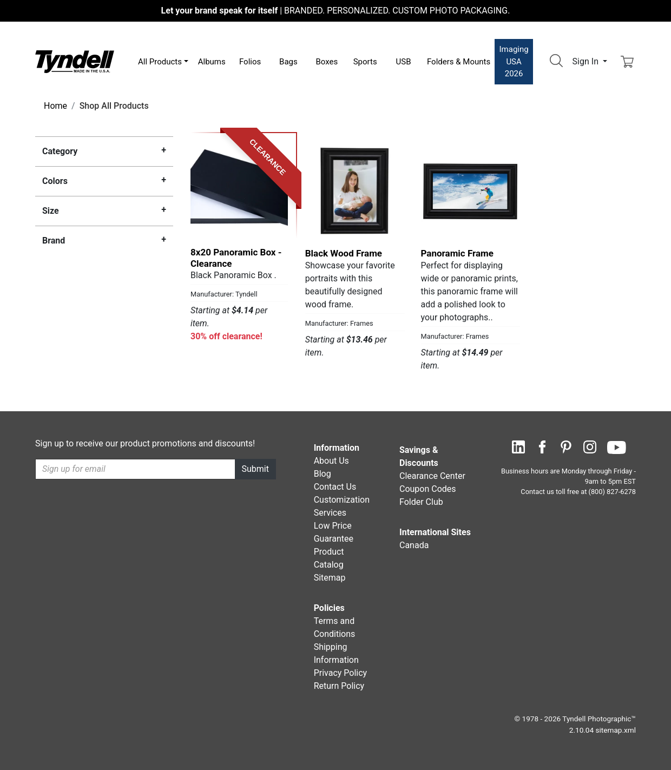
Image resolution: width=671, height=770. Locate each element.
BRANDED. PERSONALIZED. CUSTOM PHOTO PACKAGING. (335, 10)
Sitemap (330, 577)
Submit (255, 469)
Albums (212, 62)
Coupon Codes (427, 489)
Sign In (587, 61)
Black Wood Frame (343, 253)
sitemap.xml (616, 730)
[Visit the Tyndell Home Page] (74, 61)
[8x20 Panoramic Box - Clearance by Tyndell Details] (239, 190)
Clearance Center (432, 476)
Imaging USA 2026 (514, 61)
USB (403, 62)
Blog (322, 474)
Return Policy (339, 686)
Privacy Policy (340, 673)
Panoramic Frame (457, 253)
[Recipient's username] (135, 469)
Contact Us (335, 487)
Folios (250, 62)
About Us (331, 461)
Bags (288, 62)
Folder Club (421, 502)
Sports (365, 62)
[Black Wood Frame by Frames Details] (355, 190)
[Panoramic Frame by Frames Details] (471, 190)
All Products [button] (160, 62)
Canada (414, 545)
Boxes (326, 62)
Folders (458, 62)
